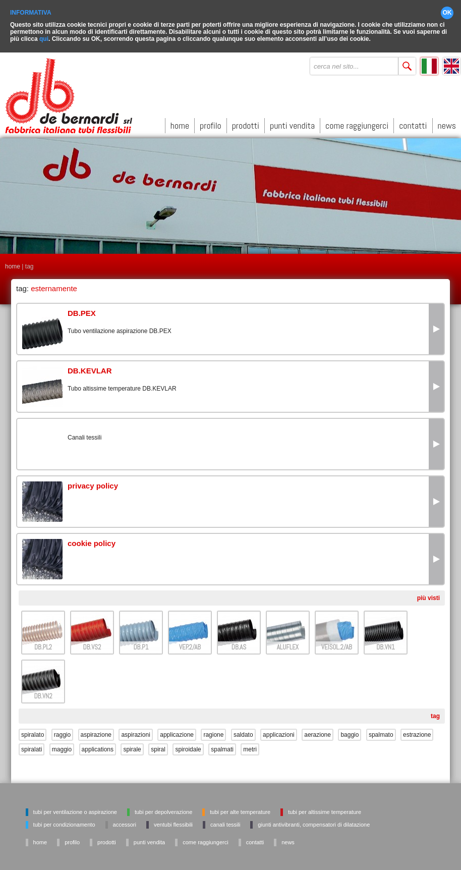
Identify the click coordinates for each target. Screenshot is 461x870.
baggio (349, 730)
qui (43, 35)
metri (250, 745)
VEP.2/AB (190, 643)
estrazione (417, 730)
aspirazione (96, 730)
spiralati (31, 745)
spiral (158, 745)
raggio (62, 730)
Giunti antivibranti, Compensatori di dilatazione (314, 821)
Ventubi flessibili (173, 821)
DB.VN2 (43, 692)
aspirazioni (135, 730)
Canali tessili (225, 821)
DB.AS (239, 643)
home (179, 122)
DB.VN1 (385, 643)
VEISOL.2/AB (336, 643)
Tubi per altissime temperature (324, 808)
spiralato (32, 730)
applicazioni (279, 730)
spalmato (381, 730)
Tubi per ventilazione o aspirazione (75, 808)
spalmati (222, 745)
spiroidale (188, 745)
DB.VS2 (92, 643)
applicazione (177, 730)
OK (447, 9)
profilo (210, 122)
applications (97, 745)
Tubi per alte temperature (240, 808)
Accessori (124, 821)
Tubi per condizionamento (64, 821)
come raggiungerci (356, 122)
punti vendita (292, 122)
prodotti (245, 122)
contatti (413, 122)
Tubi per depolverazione (163, 808)
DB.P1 (141, 643)
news (447, 122)
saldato (243, 730)
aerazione (317, 730)
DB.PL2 (43, 643)
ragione (213, 730)
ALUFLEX (288, 643)
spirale (132, 745)
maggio (62, 745)
